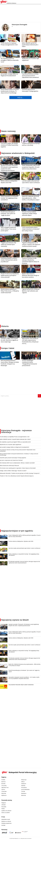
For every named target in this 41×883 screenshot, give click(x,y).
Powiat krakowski (14, 220)
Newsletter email (5, 819)
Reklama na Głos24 (6, 821)
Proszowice (24, 787)
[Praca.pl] (4, 832)
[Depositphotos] (18, 832)
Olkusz (23, 781)
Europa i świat (7, 348)
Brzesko (37, 204)
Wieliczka (37, 189)
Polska (3, 808)
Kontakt (3, 825)
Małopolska (36, 66)
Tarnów (23, 791)
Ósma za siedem (5, 812)
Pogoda (37, 235)
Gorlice (3, 789)
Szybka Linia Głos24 (6, 810)
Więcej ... (20, 98)
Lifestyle (16, 35)
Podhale (23, 785)
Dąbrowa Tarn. (5, 787)
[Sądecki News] (11, 832)
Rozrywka (3, 806)
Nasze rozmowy (8, 131)
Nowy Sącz (24, 779)
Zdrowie (37, 173)
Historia (5, 326)
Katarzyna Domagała (19, 24)
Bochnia (3, 781)
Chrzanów (3, 785)
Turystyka (16, 51)
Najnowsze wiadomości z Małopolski (18, 153)
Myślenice (37, 51)
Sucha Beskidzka (25, 789)
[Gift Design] (25, 832)
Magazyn (3, 802)
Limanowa (4, 791)
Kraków (16, 66)
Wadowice (23, 793)
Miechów (3, 793)
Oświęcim (16, 235)
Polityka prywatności (6, 823)
